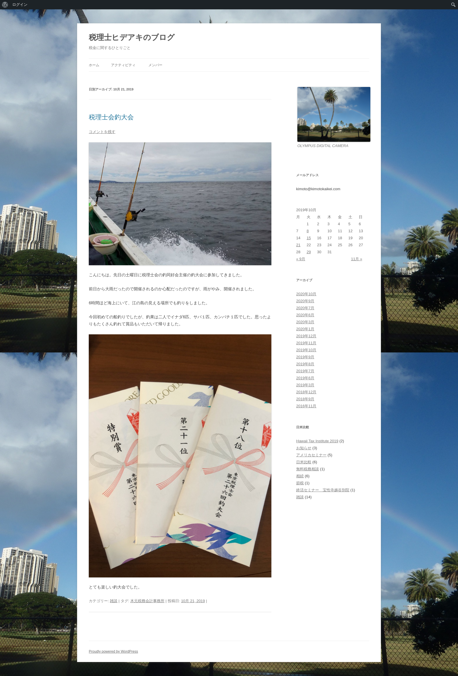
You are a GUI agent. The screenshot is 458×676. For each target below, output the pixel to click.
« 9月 (300, 259)
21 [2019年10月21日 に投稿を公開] (298, 245)
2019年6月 (305, 378)
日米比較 (303, 462)
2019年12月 (306, 336)
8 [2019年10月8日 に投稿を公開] (308, 231)
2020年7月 (305, 308)
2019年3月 (305, 385)
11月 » (356, 259)
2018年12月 (306, 392)
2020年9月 (305, 301)
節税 (300, 483)
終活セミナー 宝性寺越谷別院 (322, 490)
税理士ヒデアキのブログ (132, 37)
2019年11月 (306, 343)
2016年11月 (306, 406)
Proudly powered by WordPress (113, 651)
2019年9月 (305, 357)
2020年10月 (306, 294)
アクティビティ (123, 65)
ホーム (94, 65)
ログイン (19, 4)
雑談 (113, 601)
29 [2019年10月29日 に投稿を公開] (309, 252)
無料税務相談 (307, 469)
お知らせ (303, 448)
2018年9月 (305, 399)
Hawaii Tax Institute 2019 (317, 441)
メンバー (155, 65)
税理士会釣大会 (111, 117)
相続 (300, 476)
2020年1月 (305, 329)
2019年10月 (306, 350)
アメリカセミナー (311, 455)
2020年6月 (305, 315)
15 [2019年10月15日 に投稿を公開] (309, 238)
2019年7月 (305, 371)
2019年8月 (305, 364)
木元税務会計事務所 (147, 601)
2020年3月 (305, 322)
